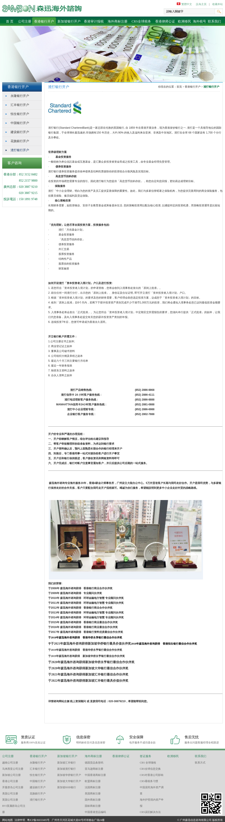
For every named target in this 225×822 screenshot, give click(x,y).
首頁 (180, 86)
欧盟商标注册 (93, 781)
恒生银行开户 (20, 114)
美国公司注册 (10, 793)
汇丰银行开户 (20, 105)
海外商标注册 (117, 21)
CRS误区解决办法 (150, 812)
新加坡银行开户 (69, 21)
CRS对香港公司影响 (151, 775)
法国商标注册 (93, 787)
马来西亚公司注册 (12, 768)
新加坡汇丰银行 (66, 762)
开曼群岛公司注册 (12, 787)
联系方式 (200, 762)
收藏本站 (217, 4)
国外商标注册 (93, 799)
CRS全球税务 (141, 21)
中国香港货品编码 (95, 812)
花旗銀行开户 (20, 141)
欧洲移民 (184, 21)
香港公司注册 (10, 781)
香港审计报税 (94, 21)
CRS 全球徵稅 (148, 762)
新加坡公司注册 (11, 775)
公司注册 (24, 21)
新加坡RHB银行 (66, 787)
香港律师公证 (165, 21)
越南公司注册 (10, 762)
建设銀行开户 (20, 132)
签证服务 (145, 756)
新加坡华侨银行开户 (69, 775)
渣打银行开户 (20, 150)
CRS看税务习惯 (149, 781)
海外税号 (199, 21)
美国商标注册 (93, 793)
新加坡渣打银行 (66, 768)
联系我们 (214, 21)
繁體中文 (186, 4)
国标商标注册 (93, 805)
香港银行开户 (44, 21)
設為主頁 (201, 4)
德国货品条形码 (94, 762)
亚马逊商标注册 (94, 768)
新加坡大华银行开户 (69, 781)
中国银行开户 (20, 123)
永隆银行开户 (20, 96)
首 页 (9, 21)
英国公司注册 (10, 799)
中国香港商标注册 (95, 775)
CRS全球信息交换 (150, 768)
